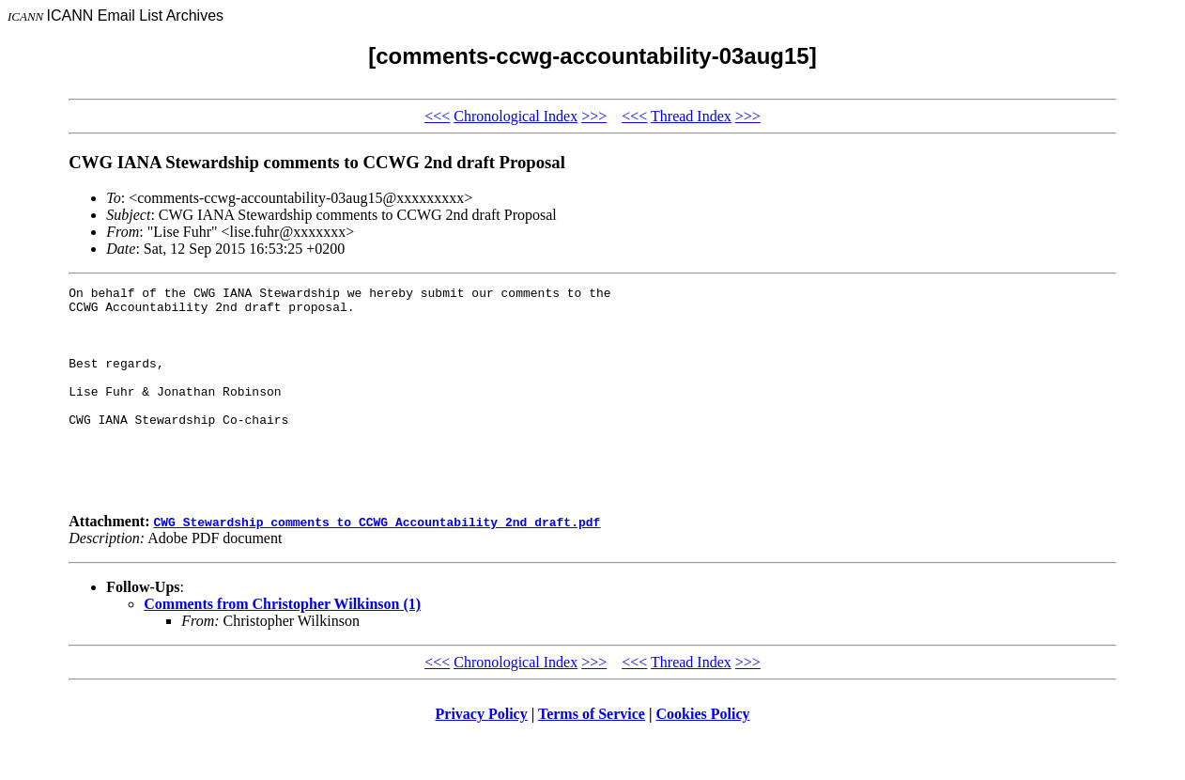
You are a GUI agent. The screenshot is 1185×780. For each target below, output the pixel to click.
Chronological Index (515, 116)
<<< (437, 116)
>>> (594, 116)
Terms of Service (591, 756)
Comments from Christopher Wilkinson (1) (282, 646)
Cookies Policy (703, 756)
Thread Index (691, 116)
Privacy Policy (482, 756)
